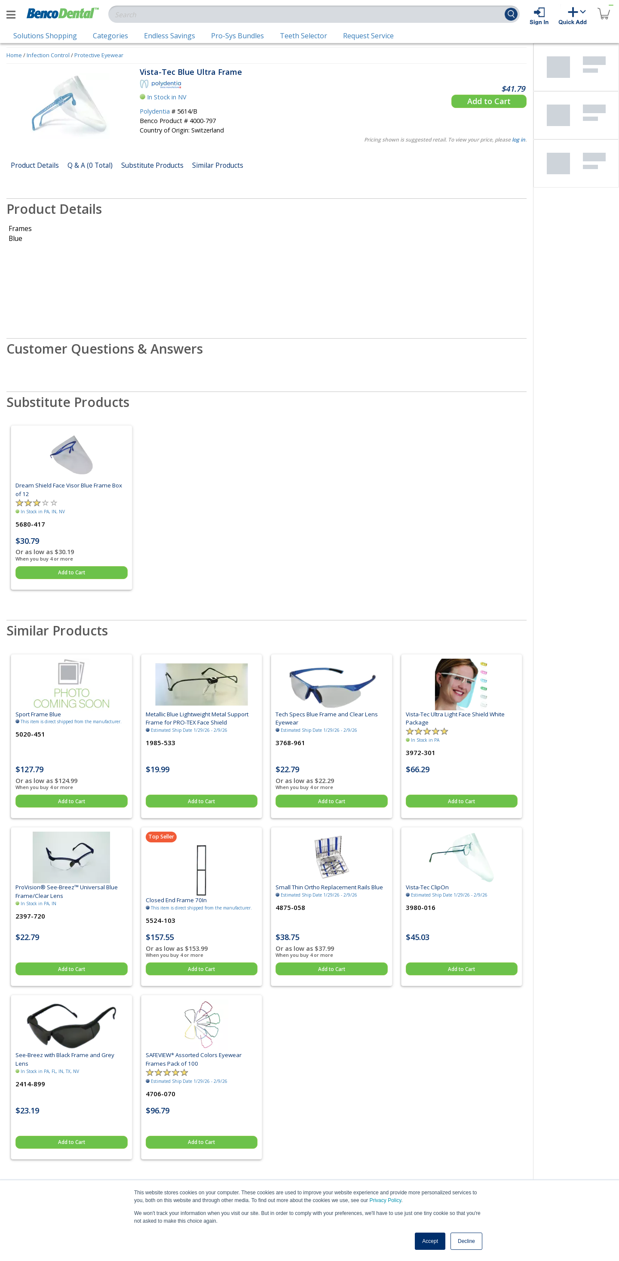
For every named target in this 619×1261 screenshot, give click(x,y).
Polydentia (155, 111)
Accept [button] (430, 1241)
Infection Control (48, 55)
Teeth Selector (303, 35)
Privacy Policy (385, 1200)
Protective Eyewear (98, 55)
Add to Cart (489, 101)
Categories (110, 35)
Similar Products (217, 165)
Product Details (35, 165)
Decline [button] (466, 1241)
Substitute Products (152, 165)
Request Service (368, 35)
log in (518, 139)
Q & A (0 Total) (90, 165)
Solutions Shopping (45, 35)
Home (14, 55)
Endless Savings (169, 35)
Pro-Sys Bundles (237, 35)
